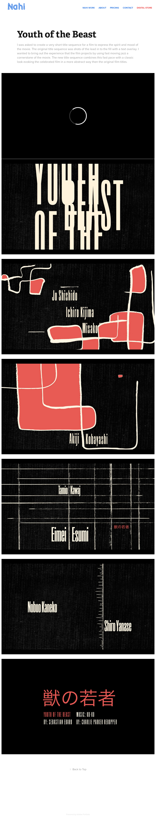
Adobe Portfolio (83, 814)
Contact (128, 7)
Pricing (114, 7)
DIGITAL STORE (144, 7)
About (102, 7)
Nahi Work (89, 7)
